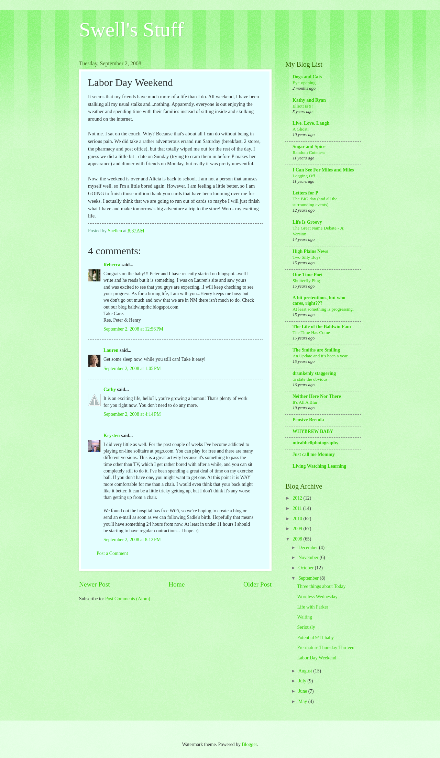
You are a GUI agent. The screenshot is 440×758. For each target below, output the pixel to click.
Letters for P (305, 193)
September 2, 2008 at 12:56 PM (133, 329)
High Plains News (310, 251)
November (309, 557)
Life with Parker (312, 607)
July (302, 680)
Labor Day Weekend (316, 657)
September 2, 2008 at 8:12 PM (132, 539)
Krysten (111, 435)
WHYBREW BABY (313, 431)
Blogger (249, 744)
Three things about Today (321, 586)
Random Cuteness (309, 152)
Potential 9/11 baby (315, 637)
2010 (298, 518)
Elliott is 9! (303, 106)
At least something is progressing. (323, 309)
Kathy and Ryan (309, 100)
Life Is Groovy (307, 222)
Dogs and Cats (307, 76)
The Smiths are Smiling (316, 350)
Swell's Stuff (131, 29)
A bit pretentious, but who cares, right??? (319, 300)
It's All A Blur (305, 402)
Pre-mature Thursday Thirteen (325, 647)
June (303, 691)
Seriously (306, 627)
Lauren (110, 350)
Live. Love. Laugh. (312, 123)
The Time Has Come (311, 332)
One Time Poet (308, 274)
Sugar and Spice (309, 146)
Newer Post (94, 584)
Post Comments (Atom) (127, 598)
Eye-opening (304, 82)
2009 (298, 528)
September (309, 578)
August (305, 670)
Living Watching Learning (319, 466)
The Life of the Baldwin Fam (322, 326)
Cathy (109, 389)
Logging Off (304, 175)
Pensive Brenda (308, 419)
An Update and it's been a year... (322, 355)
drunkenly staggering (314, 373)
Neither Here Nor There (317, 396)
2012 (298, 498)
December (308, 547)
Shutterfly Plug (306, 280)
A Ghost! (301, 129)
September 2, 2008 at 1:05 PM (132, 368)
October (306, 567)
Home (176, 584)
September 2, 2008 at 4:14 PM (132, 414)
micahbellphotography (315, 442)
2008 (298, 539)
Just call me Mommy (314, 454)
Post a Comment (112, 553)
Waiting (304, 617)
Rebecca (111, 264)
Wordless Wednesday (317, 596)
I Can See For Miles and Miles (323, 169)
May (303, 701)
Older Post (257, 584)
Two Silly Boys (306, 257)
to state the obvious (310, 379)
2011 (298, 508)
